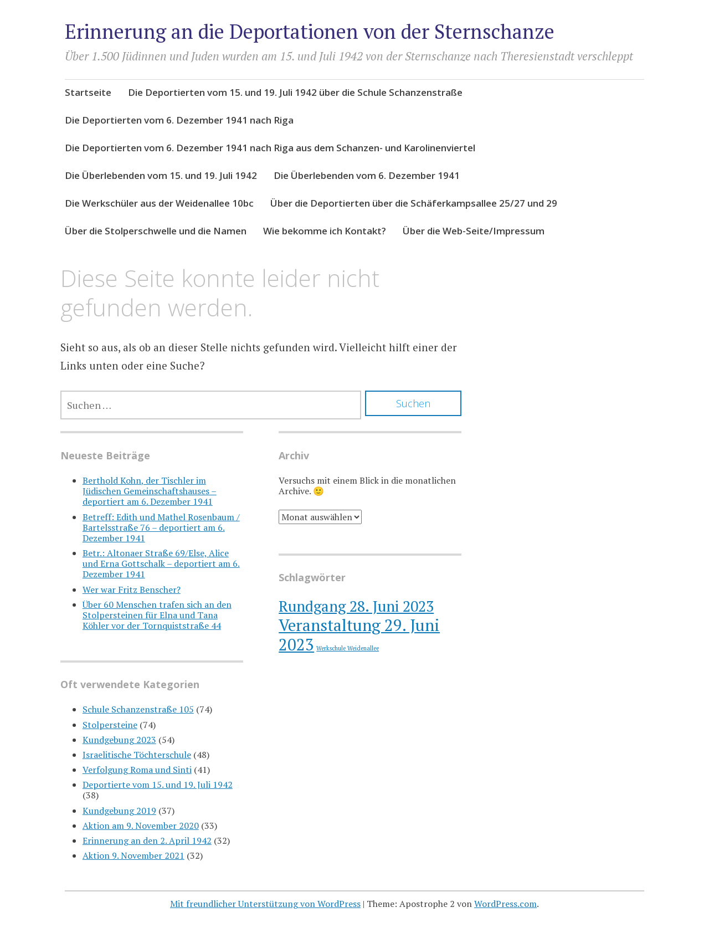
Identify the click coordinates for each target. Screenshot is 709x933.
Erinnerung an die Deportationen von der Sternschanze (309, 31)
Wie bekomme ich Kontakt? (324, 230)
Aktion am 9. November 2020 (141, 825)
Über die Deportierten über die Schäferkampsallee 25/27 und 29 (413, 203)
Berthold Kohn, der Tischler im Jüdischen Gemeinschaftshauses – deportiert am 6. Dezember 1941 (150, 490)
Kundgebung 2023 (119, 740)
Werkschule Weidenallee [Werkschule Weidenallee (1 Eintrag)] (347, 648)
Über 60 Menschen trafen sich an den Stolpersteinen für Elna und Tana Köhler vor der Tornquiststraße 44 (157, 615)
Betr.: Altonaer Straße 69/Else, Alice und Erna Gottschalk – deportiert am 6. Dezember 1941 (161, 563)
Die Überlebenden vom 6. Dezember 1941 (367, 175)
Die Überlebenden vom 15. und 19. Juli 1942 (161, 175)
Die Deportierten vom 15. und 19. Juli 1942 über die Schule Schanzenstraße (295, 92)
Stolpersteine (110, 725)
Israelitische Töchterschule (137, 755)
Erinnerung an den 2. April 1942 (147, 840)
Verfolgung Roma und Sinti (137, 769)
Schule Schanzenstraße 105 (138, 709)
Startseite (88, 92)
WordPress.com (505, 904)
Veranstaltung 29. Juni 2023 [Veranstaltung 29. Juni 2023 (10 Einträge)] (359, 634)
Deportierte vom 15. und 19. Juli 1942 (158, 784)
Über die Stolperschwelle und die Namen (155, 230)
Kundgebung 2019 (119, 810)
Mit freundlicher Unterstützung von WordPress (265, 904)
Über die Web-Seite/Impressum (473, 230)
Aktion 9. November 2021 (133, 855)
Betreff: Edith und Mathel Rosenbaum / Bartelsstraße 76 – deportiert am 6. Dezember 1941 (161, 527)
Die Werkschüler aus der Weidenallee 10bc (159, 203)
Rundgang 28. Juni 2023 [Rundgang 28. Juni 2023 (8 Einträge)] (356, 606)
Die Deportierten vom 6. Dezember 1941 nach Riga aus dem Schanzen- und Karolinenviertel (270, 147)
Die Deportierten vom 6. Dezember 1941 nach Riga (179, 120)
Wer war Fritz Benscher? (132, 589)
